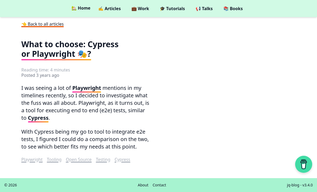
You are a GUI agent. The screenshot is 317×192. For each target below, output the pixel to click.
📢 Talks (203, 8)
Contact (159, 184)
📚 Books (233, 8)
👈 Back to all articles (42, 24)
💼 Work (140, 8)
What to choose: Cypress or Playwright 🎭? (70, 49)
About (143, 184)
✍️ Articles (109, 8)
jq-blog (293, 184)
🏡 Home (80, 8)
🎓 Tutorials (172, 8)
